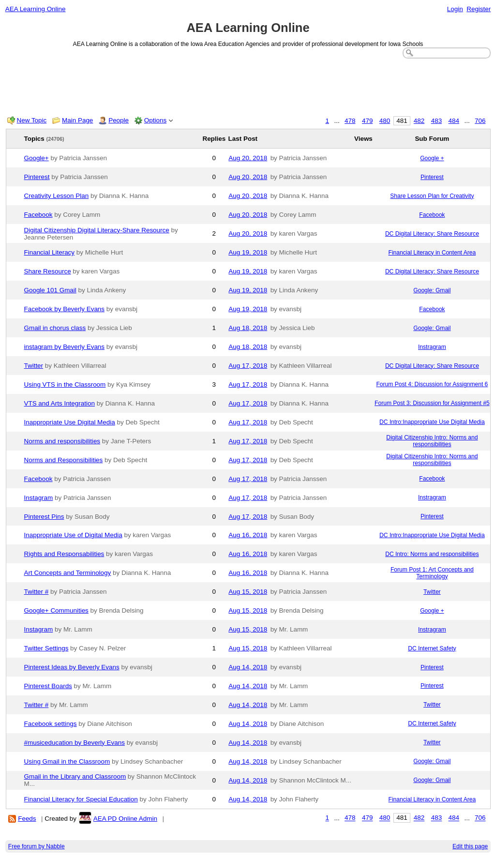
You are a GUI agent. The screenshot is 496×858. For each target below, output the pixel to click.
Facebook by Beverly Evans (64, 309)
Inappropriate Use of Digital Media (73, 535)
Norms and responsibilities (62, 441)
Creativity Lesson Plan (56, 195)
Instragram (432, 347)
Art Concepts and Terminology (67, 572)
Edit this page (470, 846)
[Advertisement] (248, 85)
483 (436, 120)
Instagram (38, 497)
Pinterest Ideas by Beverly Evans (72, 667)
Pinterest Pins (44, 516)
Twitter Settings (46, 648)
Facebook (38, 214)
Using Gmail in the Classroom (67, 761)
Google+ (36, 158)
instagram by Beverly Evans (64, 346)
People (118, 120)
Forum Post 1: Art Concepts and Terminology (432, 573)
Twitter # (36, 591)
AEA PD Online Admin (125, 818)
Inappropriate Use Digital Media (69, 422)
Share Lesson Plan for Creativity (432, 196)
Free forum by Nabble (36, 846)
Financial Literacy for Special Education (81, 799)
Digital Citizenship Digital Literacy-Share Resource (96, 230)
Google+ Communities (56, 610)
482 (419, 120)
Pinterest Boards (48, 686)
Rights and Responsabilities (64, 553)
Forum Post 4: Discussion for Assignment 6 (432, 384)
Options (155, 120)
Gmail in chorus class (55, 327)
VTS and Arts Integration (59, 403)
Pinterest (37, 177)
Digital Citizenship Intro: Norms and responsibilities (432, 441)
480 (384, 120)
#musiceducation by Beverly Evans (74, 742)
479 (367, 120)
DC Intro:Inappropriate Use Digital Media (432, 422)
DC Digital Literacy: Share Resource (432, 233)
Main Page (77, 120)
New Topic (32, 120)
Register (478, 9)
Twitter (34, 365)
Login (455, 9)
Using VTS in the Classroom (65, 384)
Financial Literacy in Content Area (432, 252)
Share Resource (47, 271)
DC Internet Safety (432, 648)
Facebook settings (50, 723)
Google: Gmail (432, 290)
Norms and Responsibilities (63, 460)
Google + (432, 158)
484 (454, 120)
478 (350, 120)
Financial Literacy (49, 252)
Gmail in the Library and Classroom (75, 776)
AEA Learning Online (35, 9)
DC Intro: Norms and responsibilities (432, 554)
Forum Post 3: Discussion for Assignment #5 (432, 403)
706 (480, 120)
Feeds (27, 818)
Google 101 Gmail (50, 290)
